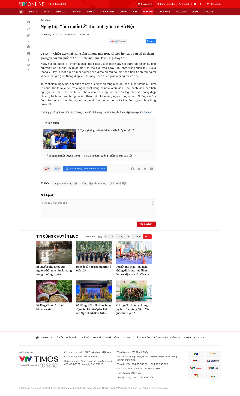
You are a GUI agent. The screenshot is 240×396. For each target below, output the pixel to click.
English (184, 4)
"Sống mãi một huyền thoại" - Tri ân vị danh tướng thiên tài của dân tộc (89, 155)
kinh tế (91, 12)
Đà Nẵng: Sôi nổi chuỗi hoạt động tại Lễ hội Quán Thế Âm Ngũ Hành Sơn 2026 (93, 309)
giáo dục (181, 12)
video (195, 12)
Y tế (135, 12)
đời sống (148, 12)
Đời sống (45, 20)
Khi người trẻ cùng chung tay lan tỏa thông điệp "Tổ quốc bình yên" (132, 309)
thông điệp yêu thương (93, 183)
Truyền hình (145, 4)
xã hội (46, 12)
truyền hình (107, 12)
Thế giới (77, 12)
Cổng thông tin (165, 4)
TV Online (145, 112)
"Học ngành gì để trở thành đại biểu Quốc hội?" (106, 130)
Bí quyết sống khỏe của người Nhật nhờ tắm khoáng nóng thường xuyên (54, 270)
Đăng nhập (214, 4)
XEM (147, 236)
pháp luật (61, 12)
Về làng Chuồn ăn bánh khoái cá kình (50, 307)
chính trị (32, 12)
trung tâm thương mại (65, 183)
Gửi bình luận (146, 224)
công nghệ (164, 12)
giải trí (123, 12)
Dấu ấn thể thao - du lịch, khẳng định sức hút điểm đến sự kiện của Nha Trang (132, 270)
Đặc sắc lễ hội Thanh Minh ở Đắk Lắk (93, 268)
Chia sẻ (151, 41)
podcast (208, 12)
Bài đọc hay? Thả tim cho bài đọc (85, 168)
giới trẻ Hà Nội (118, 183)
